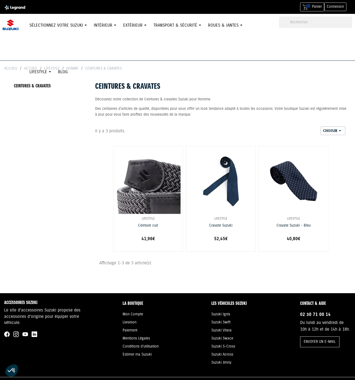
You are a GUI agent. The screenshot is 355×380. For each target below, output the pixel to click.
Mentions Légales (136, 338)
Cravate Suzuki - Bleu (294, 225)
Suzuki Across (222, 354)
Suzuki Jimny (221, 362)
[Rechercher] (315, 22)
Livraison (129, 322)
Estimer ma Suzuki (137, 354)
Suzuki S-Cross (223, 346)
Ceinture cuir (148, 225)
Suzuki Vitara (221, 330)
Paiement (130, 330)
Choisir (333, 130)
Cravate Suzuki (220, 225)
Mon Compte (133, 314)
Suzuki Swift (220, 322)
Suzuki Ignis (220, 314)
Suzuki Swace (222, 338)
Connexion (335, 6)
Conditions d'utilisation (141, 346)
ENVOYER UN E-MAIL (320, 341)
